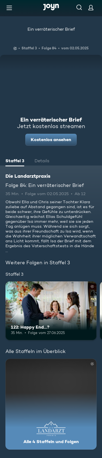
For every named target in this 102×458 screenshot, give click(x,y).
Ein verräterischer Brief (51, 29)
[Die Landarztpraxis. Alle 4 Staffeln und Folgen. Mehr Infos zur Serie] (51, 404)
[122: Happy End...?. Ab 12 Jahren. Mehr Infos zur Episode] (51, 311)
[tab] (14, 161)
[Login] (91, 7)
